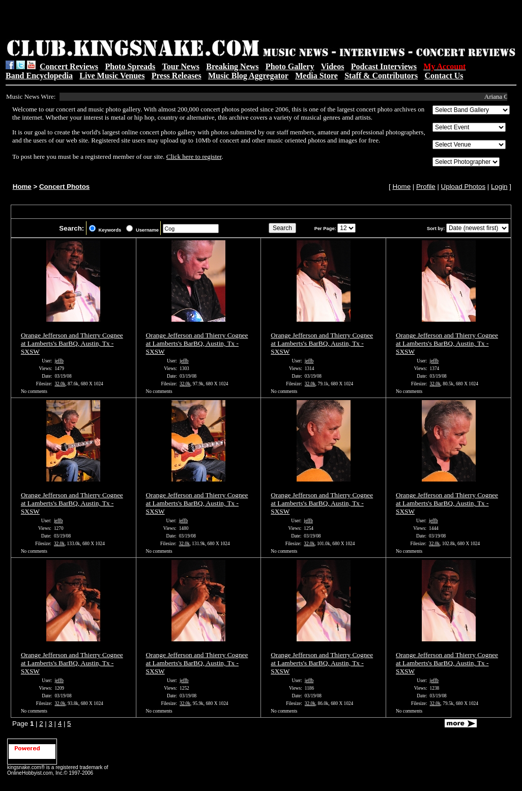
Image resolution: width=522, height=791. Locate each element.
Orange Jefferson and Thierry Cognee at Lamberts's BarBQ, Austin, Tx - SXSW (72, 343)
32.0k (59, 383)
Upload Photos (463, 186)
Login (499, 186)
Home (22, 186)
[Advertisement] (134, 21)
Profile (426, 186)
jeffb (58, 360)
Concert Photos (64, 186)
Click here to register (194, 156)
